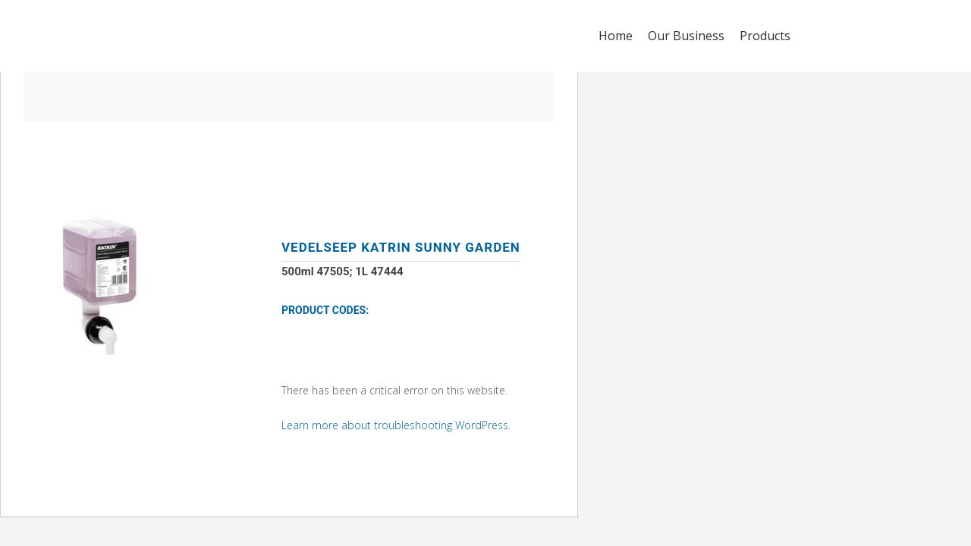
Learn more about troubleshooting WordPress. (396, 425)
